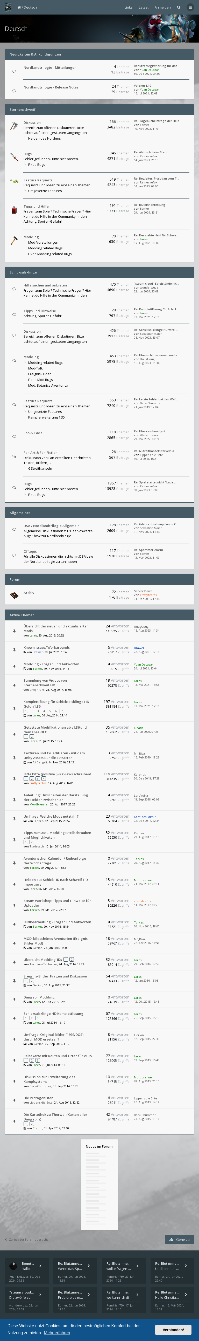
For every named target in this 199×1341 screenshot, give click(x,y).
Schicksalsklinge (23, 272)
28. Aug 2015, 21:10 (146, 1081)
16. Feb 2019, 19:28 (146, 757)
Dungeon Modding (39, 997)
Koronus (140, 774)
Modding (31, 237)
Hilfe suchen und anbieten (45, 285)
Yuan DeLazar (149, 70)
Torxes (37, 668)
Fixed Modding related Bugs (50, 253)
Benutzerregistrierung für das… (157, 66)
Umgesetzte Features (45, 190)
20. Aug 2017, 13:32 (146, 863)
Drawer (38, 652)
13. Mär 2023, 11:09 (147, 557)
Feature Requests (38, 180)
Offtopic (30, 551)
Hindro (38, 821)
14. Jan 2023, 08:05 (146, 186)
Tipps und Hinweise (40, 311)
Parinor (139, 833)
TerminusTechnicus (43, 964)
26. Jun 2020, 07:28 (146, 732)
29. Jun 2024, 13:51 (146, 212)
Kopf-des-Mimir (145, 817)
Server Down (143, 591)
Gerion (37, 948)
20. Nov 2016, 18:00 (147, 926)
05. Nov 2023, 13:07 (147, 337)
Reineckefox (148, 156)
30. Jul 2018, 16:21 (146, 459)
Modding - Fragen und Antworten (51, 664)
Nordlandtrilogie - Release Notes (51, 87)
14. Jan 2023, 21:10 (146, 160)
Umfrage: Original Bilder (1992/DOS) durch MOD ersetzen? (53, 1037)
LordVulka (141, 795)
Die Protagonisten (38, 1098)
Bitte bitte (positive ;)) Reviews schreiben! (57, 774)
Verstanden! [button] (173, 1330)
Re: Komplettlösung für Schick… (156, 309)
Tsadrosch (37, 846)
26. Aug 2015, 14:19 (146, 1102)
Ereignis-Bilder (39, 374)
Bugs (28, 154)
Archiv (29, 592)
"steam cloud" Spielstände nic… (156, 283)
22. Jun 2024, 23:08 (146, 291)
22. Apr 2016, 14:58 (146, 943)
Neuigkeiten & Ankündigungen (35, 54)
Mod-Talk (35, 368)
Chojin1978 (37, 690)
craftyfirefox (148, 595)
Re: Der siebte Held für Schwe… (156, 235)
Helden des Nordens (44, 138)
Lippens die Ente (151, 455)
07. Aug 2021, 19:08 (146, 243)
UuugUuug (147, 359)
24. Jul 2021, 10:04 (146, 668)
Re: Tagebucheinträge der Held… (158, 121)
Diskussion (32, 122)
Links (129, 7)
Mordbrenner (39, 804)
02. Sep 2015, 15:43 (146, 1060)
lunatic (138, 728)
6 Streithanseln (40, 468)
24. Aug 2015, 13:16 (146, 1119)
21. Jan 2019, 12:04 (146, 407)
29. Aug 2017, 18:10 (146, 837)
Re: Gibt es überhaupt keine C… (156, 524)
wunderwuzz (149, 287)
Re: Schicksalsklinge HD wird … (156, 330)
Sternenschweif (22, 109)
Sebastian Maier (151, 334)
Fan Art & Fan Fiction (41, 452)
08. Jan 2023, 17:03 (146, 490)
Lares (143, 239)
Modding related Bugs (45, 248)
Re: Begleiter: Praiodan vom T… (156, 178)
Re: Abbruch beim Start (150, 152)
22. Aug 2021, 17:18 (146, 652)
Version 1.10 (142, 85)
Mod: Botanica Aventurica (48, 385)
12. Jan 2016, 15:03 (146, 980)
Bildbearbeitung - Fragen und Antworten (57, 922)
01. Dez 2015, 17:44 (147, 599)
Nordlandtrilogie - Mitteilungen (50, 67)
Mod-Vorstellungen (43, 242)
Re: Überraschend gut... (151, 431)
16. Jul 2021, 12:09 (146, 93)
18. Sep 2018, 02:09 (146, 799)
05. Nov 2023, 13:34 (147, 532)
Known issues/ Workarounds (47, 647)
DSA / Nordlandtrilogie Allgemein (52, 525)
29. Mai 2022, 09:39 (146, 439)
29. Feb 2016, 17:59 (146, 964)
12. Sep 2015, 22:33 (146, 1039)
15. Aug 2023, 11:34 (146, 363)
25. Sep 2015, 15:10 (146, 1018)
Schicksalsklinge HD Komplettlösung (53, 1013)
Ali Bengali (40, 762)
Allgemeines (20, 512)
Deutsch (30, 7)
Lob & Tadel (34, 432)
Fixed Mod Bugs (40, 379)
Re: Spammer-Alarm (148, 550)
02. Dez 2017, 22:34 (147, 821)
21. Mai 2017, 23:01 (146, 884)
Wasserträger (149, 435)
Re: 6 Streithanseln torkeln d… (155, 451)
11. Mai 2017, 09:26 (146, 905)
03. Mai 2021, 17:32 (146, 317)
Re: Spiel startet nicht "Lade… (155, 482)
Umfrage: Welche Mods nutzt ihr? (51, 816)
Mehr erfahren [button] (57, 1333)
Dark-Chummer (151, 403)
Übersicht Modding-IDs (43, 959)
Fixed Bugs (36, 164)
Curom (37, 1128)
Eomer (144, 125)
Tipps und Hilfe (36, 206)
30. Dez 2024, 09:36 (147, 74)
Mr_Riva (139, 753)
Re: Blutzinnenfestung (149, 205)
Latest (143, 7)
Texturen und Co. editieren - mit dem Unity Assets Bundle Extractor (54, 755)
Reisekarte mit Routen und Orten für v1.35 (58, 1055)
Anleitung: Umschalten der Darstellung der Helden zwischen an (56, 797)
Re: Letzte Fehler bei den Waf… (156, 399)
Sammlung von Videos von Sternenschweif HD (45, 682)
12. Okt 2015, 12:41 (146, 1001)
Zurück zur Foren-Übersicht (26, 1239)
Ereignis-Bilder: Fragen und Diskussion (55, 976)
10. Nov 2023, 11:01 (147, 129)
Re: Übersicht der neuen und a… (157, 355)
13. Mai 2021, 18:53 (146, 685)
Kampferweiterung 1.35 (46, 417)
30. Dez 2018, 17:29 (147, 778)
